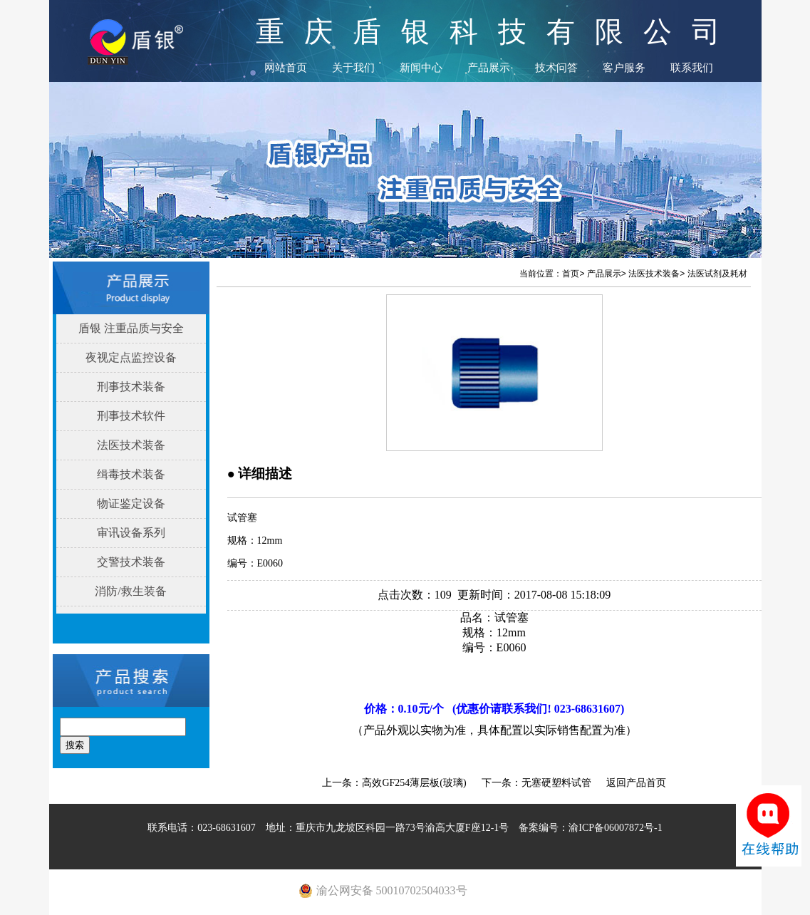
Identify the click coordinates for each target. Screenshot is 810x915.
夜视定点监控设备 (131, 357)
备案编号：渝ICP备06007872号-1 (590, 827)
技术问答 (556, 67)
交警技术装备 (131, 562)
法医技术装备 (131, 445)
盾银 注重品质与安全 (131, 328)
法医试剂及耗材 (717, 274)
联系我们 (691, 67)
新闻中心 (421, 67)
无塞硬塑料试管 (556, 782)
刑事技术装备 (131, 387)
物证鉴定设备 (131, 503)
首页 (570, 274)
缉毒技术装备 (131, 474)
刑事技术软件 (131, 416)
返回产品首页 (636, 782)
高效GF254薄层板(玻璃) (414, 782)
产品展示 (488, 67)
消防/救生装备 (130, 591)
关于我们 (353, 67)
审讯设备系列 (131, 533)
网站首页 (285, 67)
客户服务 (624, 67)
